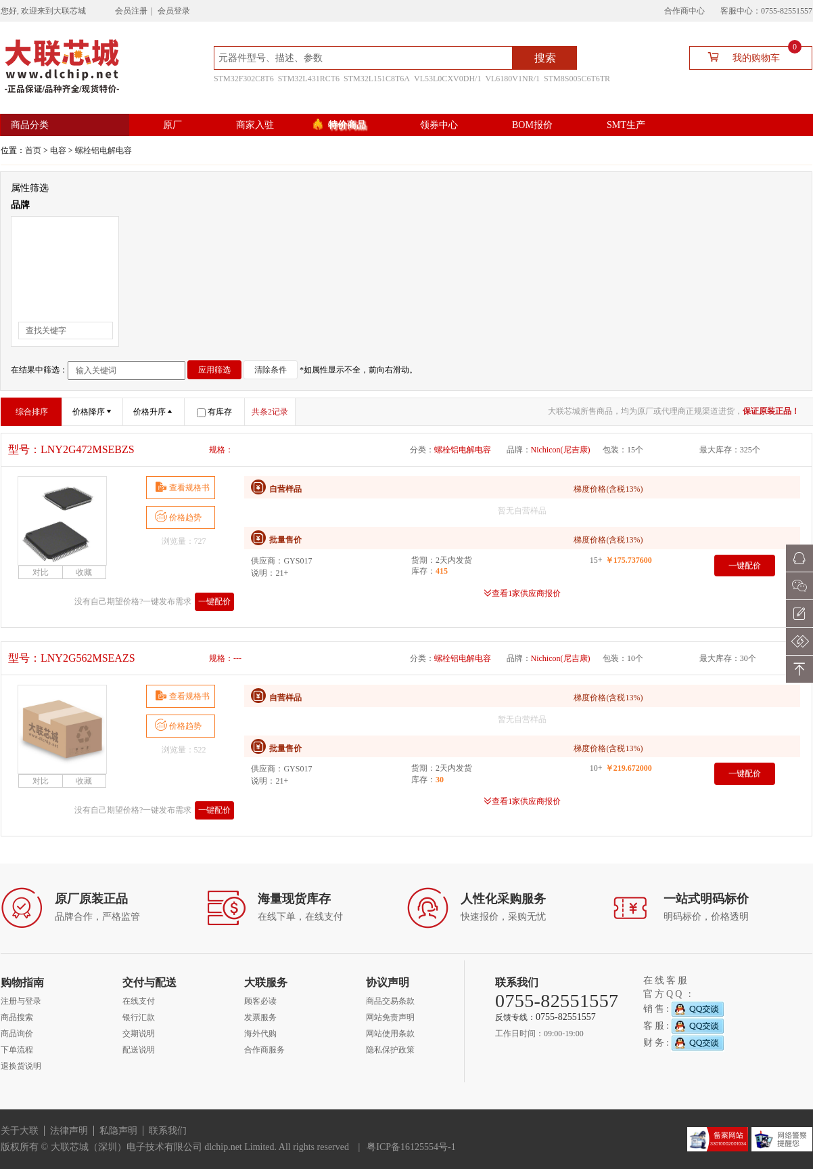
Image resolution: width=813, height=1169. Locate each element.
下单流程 (17, 1050)
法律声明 (69, 1131)
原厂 (172, 125)
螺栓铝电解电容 (103, 150)
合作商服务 (264, 1050)
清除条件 (270, 370)
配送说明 (138, 1050)
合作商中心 (684, 11)
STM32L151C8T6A (377, 78)
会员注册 (131, 11)
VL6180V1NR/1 (512, 78)
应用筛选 (214, 370)
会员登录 (174, 11)
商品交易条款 (390, 1001)
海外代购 (260, 1033)
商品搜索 (17, 1017)
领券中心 (439, 125)
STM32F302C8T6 (244, 78)
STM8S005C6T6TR (577, 78)
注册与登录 (21, 1001)
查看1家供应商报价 (526, 593)
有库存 (214, 412)
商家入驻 (255, 125)
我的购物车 (749, 56)
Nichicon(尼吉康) (560, 449)
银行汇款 (138, 1017)
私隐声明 (118, 1131)
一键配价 (214, 601)
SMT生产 (626, 125)
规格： (221, 449)
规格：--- (225, 658)
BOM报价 (532, 125)
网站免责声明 (390, 1017)
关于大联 (20, 1131)
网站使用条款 (390, 1033)
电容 (58, 150)
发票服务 (260, 1017)
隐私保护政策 (390, 1050)
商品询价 (17, 1033)
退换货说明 (21, 1066)
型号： (71, 449)
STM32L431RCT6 (309, 78)
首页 (33, 150)
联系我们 (168, 1131)
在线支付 (138, 1001)
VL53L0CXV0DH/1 (447, 78)
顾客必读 (260, 1001)
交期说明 (138, 1033)
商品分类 (30, 125)
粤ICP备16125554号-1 (411, 1147)
